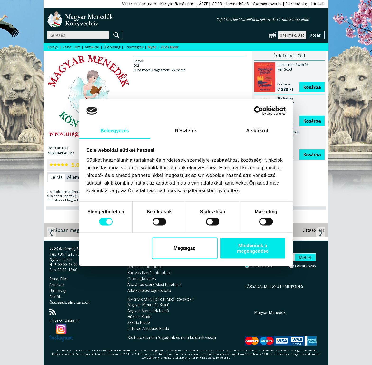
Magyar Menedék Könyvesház (132, 19)
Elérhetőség (296, 3)
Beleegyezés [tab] (114, 130)
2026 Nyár (169, 47)
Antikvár (91, 47)
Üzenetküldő (237, 3)
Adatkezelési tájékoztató (149, 290)
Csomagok (134, 47)
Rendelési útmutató (144, 266)
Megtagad (185, 248)
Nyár (152, 47)
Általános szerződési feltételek (154, 284)
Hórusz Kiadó (139, 316)
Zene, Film (71, 47)
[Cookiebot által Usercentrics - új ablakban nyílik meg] (265, 110)
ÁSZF (203, 3)
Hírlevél (318, 3)
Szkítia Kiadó (138, 322)
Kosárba (312, 87)
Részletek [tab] (186, 130)
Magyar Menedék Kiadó (148, 304)
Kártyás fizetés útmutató (149, 272)
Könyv (52, 47)
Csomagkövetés (267, 3)
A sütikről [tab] (257, 130)
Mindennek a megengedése (253, 248)
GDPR (217, 3)
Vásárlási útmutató (139, 3)
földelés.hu (223, 357)
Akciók (55, 296)
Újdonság (112, 47)
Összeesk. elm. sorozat (69, 302)
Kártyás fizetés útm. (177, 3)
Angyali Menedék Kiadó (148, 310)
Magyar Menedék (269, 312)
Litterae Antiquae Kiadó (148, 328)
